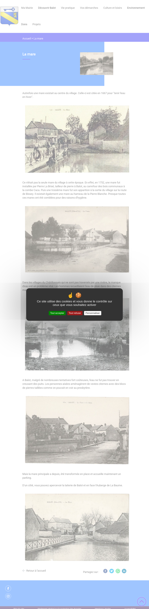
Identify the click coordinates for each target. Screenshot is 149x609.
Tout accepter (57, 313)
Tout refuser (75, 313)
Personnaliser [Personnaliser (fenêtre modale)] (93, 313)
